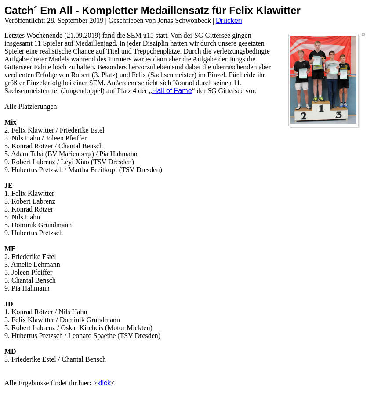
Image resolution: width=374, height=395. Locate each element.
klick (104, 383)
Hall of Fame (172, 90)
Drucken (229, 20)
